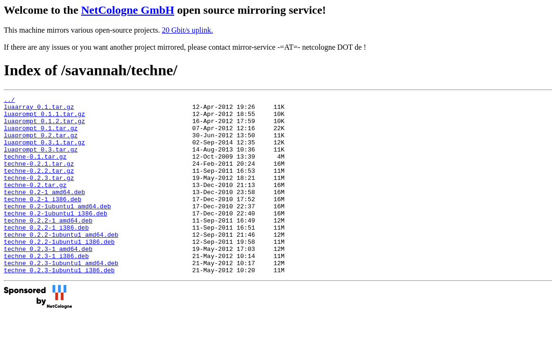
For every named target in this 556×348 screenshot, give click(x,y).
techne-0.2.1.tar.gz (39, 177)
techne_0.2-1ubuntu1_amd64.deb (57, 228)
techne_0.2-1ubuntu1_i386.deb (55, 237)
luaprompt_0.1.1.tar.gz (44, 118)
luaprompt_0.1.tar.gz (41, 135)
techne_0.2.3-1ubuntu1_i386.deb (59, 305)
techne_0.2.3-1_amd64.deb (48, 280)
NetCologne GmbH (127, 10)
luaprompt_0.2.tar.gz (41, 143)
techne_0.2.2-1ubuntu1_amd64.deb (61, 263)
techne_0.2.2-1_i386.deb (46, 254)
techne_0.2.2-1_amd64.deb (48, 245)
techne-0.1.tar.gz (35, 169)
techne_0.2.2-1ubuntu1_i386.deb (59, 271)
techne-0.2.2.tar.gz (39, 186)
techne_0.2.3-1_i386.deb (46, 288)
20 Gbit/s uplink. (187, 30)
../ (9, 101)
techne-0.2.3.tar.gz (39, 194)
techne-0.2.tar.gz (35, 203)
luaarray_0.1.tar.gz (39, 109)
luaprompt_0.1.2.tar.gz (44, 126)
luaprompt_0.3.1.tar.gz (44, 152)
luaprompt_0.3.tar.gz (41, 160)
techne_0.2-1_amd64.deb (44, 211)
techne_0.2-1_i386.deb (42, 220)
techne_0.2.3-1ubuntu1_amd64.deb (61, 297)
